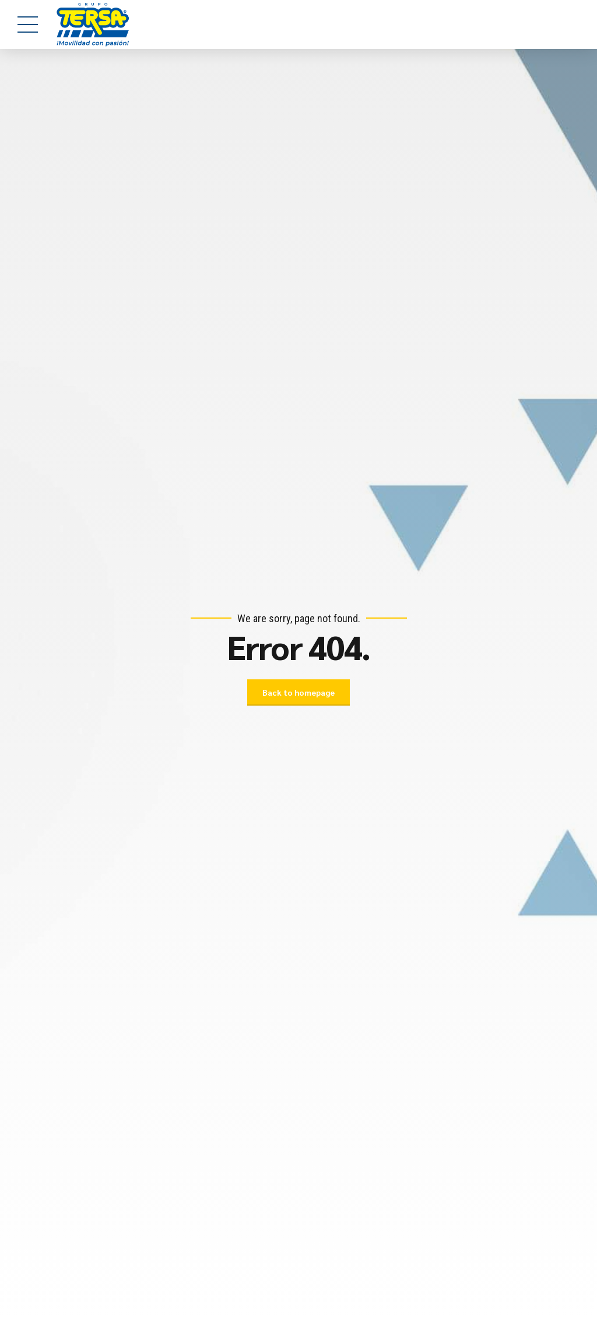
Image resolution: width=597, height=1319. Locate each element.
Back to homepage (298, 692)
